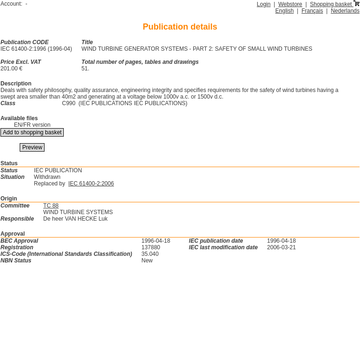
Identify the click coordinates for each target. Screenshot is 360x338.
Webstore (290, 4)
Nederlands (345, 11)
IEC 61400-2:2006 (91, 183)
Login (263, 4)
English (284, 11)
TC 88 (51, 205)
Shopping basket (335, 4)
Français (312, 11)
